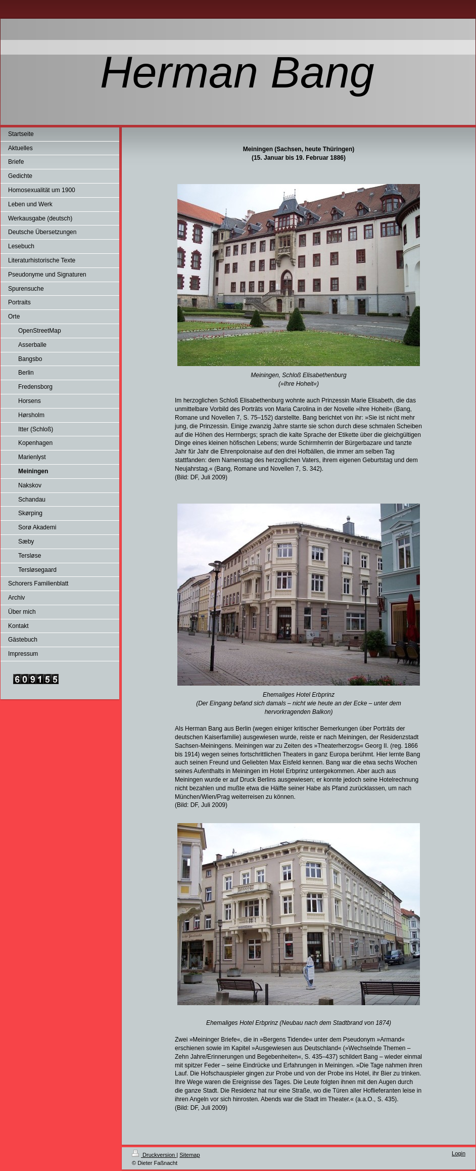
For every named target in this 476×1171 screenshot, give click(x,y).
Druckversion (154, 1155)
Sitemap (189, 1155)
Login (458, 1153)
